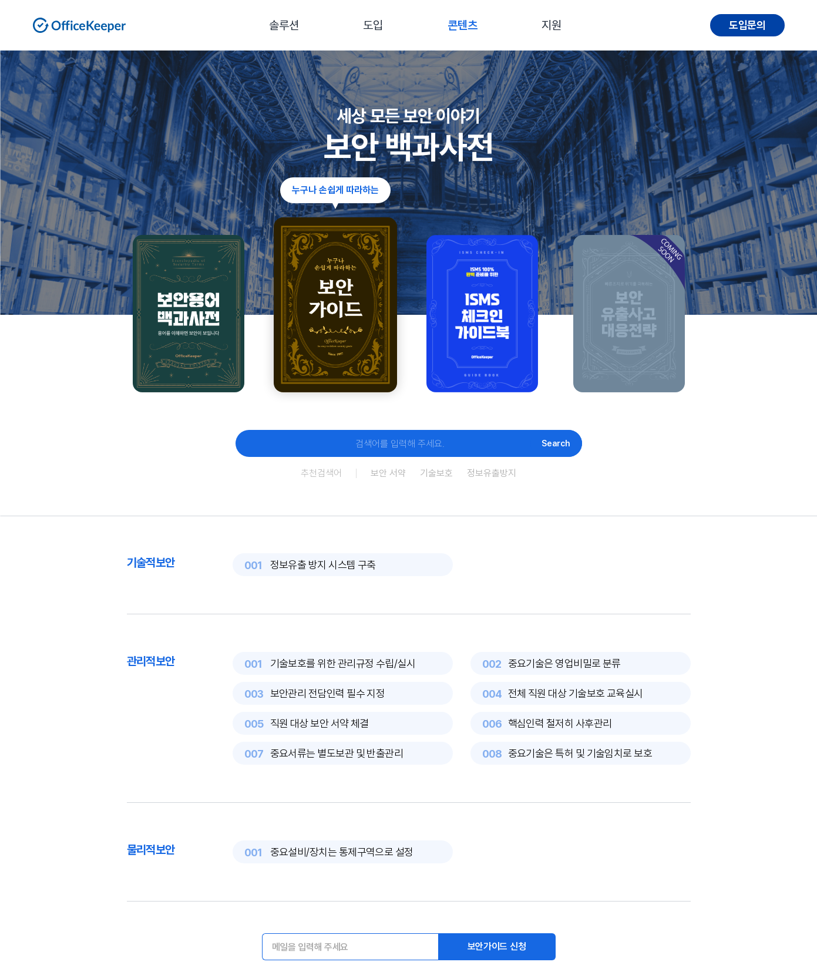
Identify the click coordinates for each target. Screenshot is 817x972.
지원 (552, 25)
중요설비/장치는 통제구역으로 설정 (341, 852)
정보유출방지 (491, 473)
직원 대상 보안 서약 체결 (319, 723)
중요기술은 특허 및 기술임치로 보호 (580, 753)
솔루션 (284, 25)
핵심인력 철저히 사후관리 (560, 723)
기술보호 (436, 473)
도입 (373, 25)
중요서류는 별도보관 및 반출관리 (337, 753)
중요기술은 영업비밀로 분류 (564, 663)
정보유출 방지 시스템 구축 (323, 565)
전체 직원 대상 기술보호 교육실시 (575, 693)
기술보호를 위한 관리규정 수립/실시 (343, 663)
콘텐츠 (463, 25)
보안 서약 (388, 473)
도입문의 (747, 25)
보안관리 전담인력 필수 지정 (327, 693)
